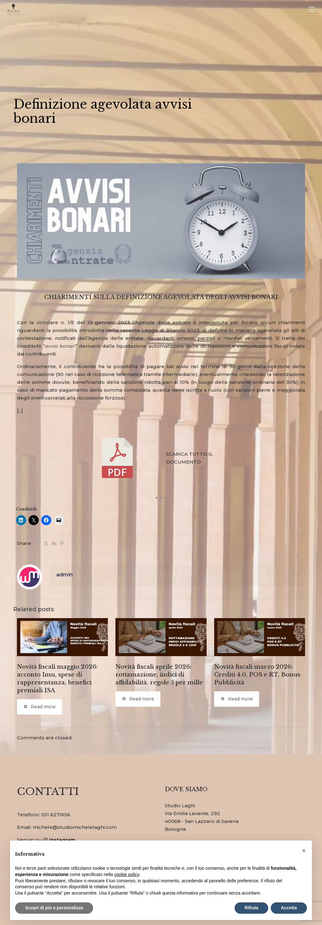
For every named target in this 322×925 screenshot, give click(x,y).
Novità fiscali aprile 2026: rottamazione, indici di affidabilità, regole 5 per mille (159, 674)
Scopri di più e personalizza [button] (54, 907)
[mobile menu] (312, 9)
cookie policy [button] (126, 874)
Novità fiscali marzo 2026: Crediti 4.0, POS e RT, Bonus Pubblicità (257, 674)
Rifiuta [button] (251, 907)
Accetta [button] (289, 907)
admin (64, 574)
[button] (304, 851)
